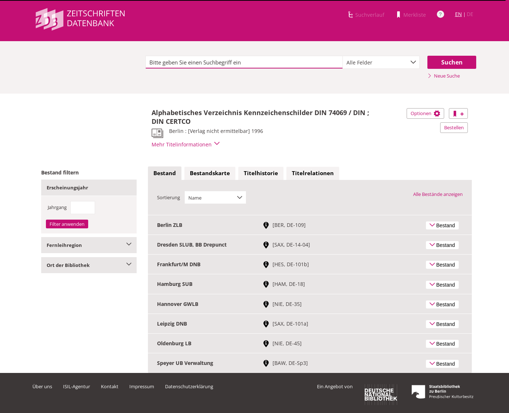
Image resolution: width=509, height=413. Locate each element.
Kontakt (109, 386)
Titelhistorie (261, 173)
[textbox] (244, 62)
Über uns (42, 386)
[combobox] (381, 62)
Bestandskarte (210, 173)
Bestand (164, 173)
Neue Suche (443, 75)
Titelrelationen (313, 173)
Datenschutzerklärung (189, 386)
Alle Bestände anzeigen (438, 194)
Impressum (141, 386)
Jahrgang (57, 207)
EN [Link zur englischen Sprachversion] (458, 14)
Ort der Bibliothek (89, 265)
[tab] (164, 173)
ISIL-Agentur (76, 386)
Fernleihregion (89, 245)
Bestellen (454, 127)
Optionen (425, 113)
